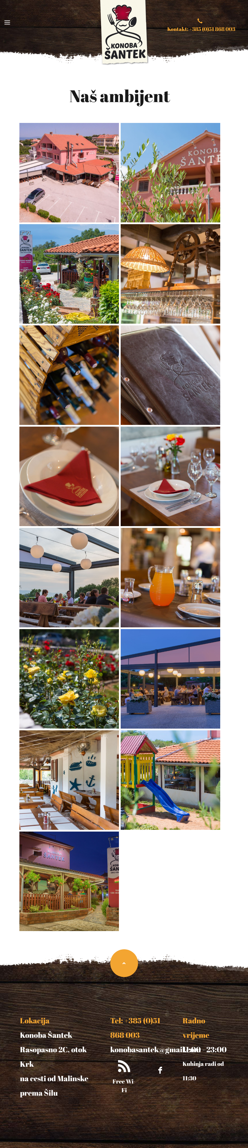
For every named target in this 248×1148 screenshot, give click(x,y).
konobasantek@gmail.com (155, 1049)
